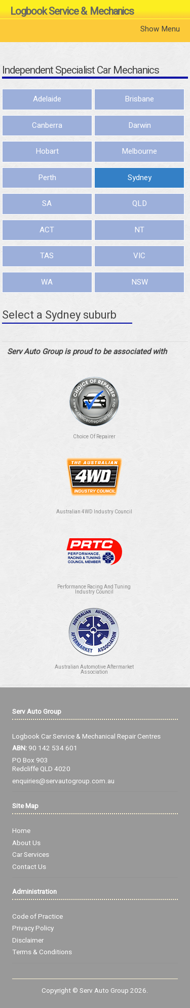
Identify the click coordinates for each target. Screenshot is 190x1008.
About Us (26, 843)
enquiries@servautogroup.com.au (63, 781)
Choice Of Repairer (94, 436)
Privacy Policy (33, 928)
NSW (139, 282)
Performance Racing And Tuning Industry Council (94, 589)
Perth (47, 177)
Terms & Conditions (42, 952)
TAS (47, 255)
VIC (139, 255)
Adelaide (47, 99)
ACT (47, 229)
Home (21, 831)
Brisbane (139, 99)
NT (139, 229)
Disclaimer (28, 940)
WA (47, 282)
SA (47, 203)
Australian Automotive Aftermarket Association (94, 670)
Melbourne (139, 151)
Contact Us (29, 867)
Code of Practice (37, 917)
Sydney (139, 177)
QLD (139, 203)
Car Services (30, 855)
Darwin (139, 125)
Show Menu (160, 28)
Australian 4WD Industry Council (94, 511)
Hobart (47, 151)
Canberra (47, 125)
